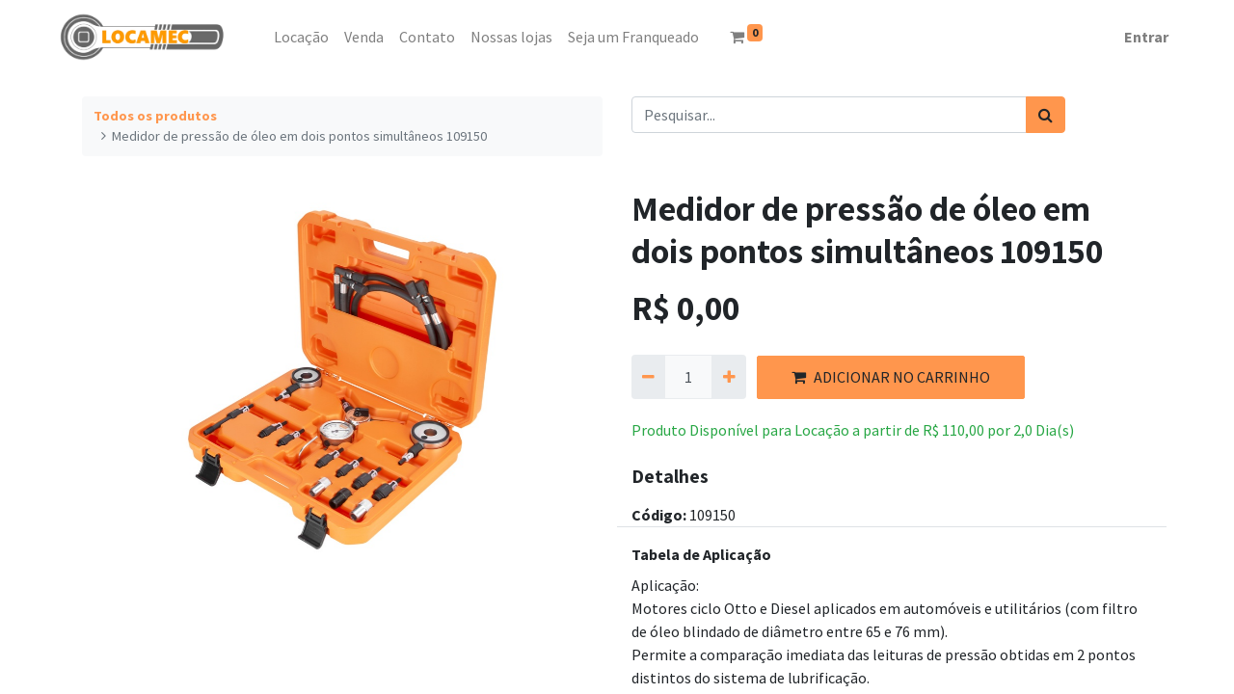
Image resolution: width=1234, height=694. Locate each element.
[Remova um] (648, 377)
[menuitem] (258, 36)
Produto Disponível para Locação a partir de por (852, 430)
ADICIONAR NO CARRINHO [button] (890, 377)
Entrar (1146, 36)
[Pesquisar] (1045, 114)
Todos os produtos (155, 115)
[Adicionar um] (728, 377)
